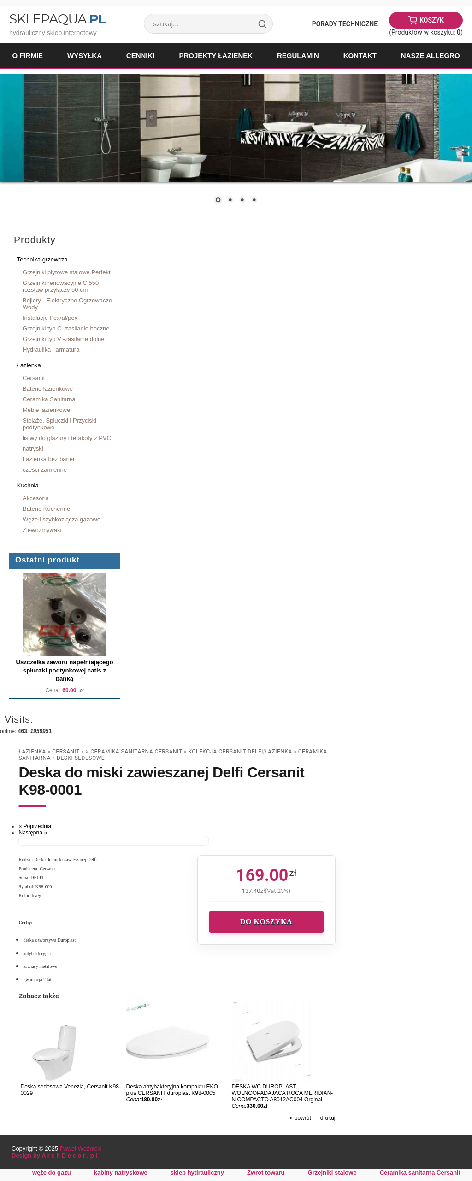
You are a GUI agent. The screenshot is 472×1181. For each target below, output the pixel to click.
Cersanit (34, 378)
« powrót (300, 1118)
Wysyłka (84, 55)
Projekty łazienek (216, 55)
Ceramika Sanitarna (49, 399)
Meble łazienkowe (46, 409)
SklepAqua (57, 19)
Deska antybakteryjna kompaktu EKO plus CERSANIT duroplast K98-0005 (172, 1089)
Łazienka (29, 365)
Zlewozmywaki (42, 530)
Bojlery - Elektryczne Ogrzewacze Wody (67, 304)
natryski (33, 448)
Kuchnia (28, 485)
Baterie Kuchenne (46, 508)
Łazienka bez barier (49, 459)
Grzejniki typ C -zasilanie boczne (66, 328)
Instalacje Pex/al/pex (50, 317)
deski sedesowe (81, 758)
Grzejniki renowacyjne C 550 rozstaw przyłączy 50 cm (61, 286)
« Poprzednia (34, 826)
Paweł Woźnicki (81, 1148)
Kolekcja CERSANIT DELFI (225, 751)
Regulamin (298, 55)
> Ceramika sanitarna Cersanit (134, 751)
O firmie (27, 55)
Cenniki (140, 55)
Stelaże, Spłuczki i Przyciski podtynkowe (59, 424)
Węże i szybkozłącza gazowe (61, 519)
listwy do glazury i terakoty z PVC (67, 437)
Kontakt (360, 55)
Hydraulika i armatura (51, 349)
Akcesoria (36, 498)
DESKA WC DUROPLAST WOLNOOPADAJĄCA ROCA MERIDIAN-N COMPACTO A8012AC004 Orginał (282, 1093)
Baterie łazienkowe (48, 388)
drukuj (328, 1118)
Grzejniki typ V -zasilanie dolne (64, 339)
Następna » (32, 832)
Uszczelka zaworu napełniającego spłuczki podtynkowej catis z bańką (64, 670)
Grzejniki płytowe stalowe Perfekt (67, 272)
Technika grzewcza (42, 259)
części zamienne (45, 469)
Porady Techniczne (345, 24)
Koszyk (431, 20)
